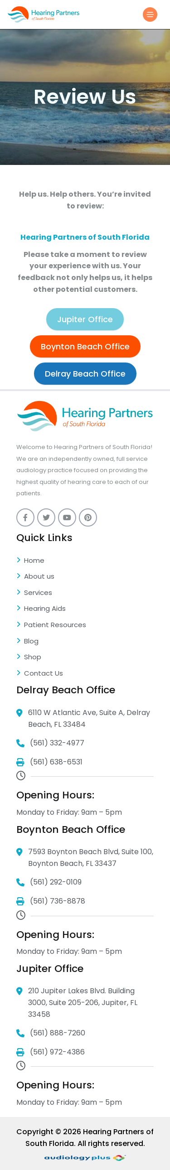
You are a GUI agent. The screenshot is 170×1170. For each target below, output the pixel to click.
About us (35, 576)
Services (34, 593)
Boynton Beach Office (85, 346)
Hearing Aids (41, 609)
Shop (28, 657)
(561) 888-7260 (50, 1033)
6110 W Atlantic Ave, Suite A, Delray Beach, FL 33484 (83, 718)
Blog (27, 641)
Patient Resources (51, 625)
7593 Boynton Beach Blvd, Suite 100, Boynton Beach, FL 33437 (84, 857)
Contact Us (39, 673)
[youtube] (67, 517)
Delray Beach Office (85, 373)
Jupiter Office (85, 319)
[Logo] (43, 14)
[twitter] (46, 517)
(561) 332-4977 (50, 743)
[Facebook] (25, 517)
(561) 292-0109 (49, 882)
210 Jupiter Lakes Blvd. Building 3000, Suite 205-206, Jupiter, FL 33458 (76, 1003)
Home (30, 561)
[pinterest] (88, 517)
